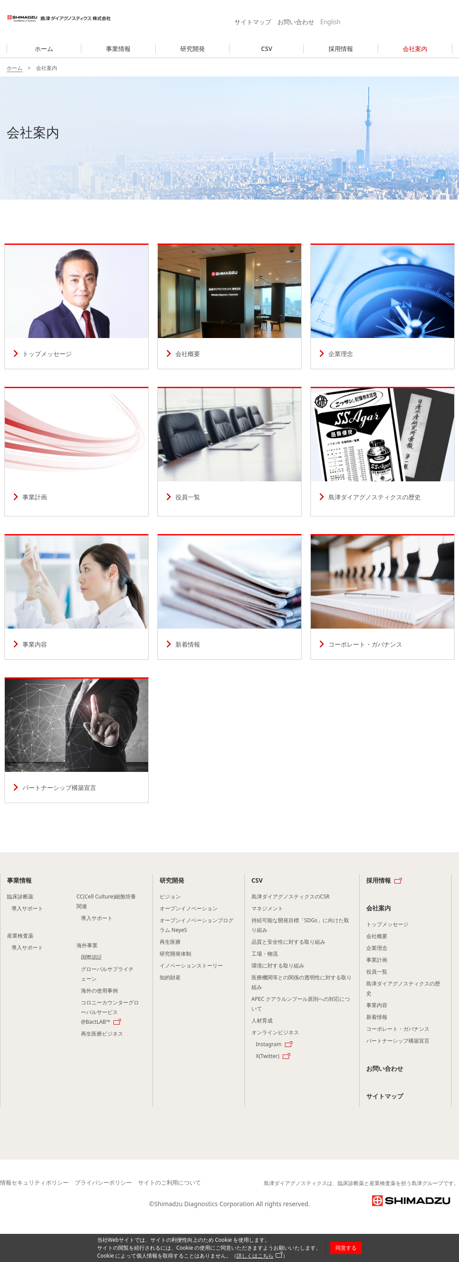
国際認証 (91, 957)
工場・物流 (264, 953)
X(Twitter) (268, 1056)
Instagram (268, 1044)
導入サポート (27, 908)
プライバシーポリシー (103, 1182)
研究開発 (192, 48)
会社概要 (229, 307)
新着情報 (229, 597)
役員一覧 (229, 452)
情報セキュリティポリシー (34, 1182)
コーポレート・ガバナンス (382, 597)
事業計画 (76, 452)
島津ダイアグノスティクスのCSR (290, 896)
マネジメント (267, 908)
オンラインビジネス (275, 1032)
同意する (346, 1247)
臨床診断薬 (20, 896)
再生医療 (170, 942)
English (331, 22)
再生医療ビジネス (102, 1033)
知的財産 (170, 977)
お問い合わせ (295, 22)
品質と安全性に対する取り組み (288, 942)
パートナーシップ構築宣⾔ (76, 741)
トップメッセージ (76, 307)
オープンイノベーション (189, 908)
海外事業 (87, 945)
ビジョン (170, 896)
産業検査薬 (20, 935)
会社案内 (415, 48)
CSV (266, 48)
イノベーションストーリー (191, 965)
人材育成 (262, 1020)
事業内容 (76, 597)
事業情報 (118, 48)
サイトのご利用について (169, 1182)
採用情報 (340, 48)
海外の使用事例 (99, 990)
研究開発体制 (175, 953)
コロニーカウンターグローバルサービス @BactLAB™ (110, 1012)
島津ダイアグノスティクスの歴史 (382, 452)
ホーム (44, 48)
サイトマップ (252, 22)
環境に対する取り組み (277, 965)
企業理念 (382, 307)
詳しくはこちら (255, 1255)
